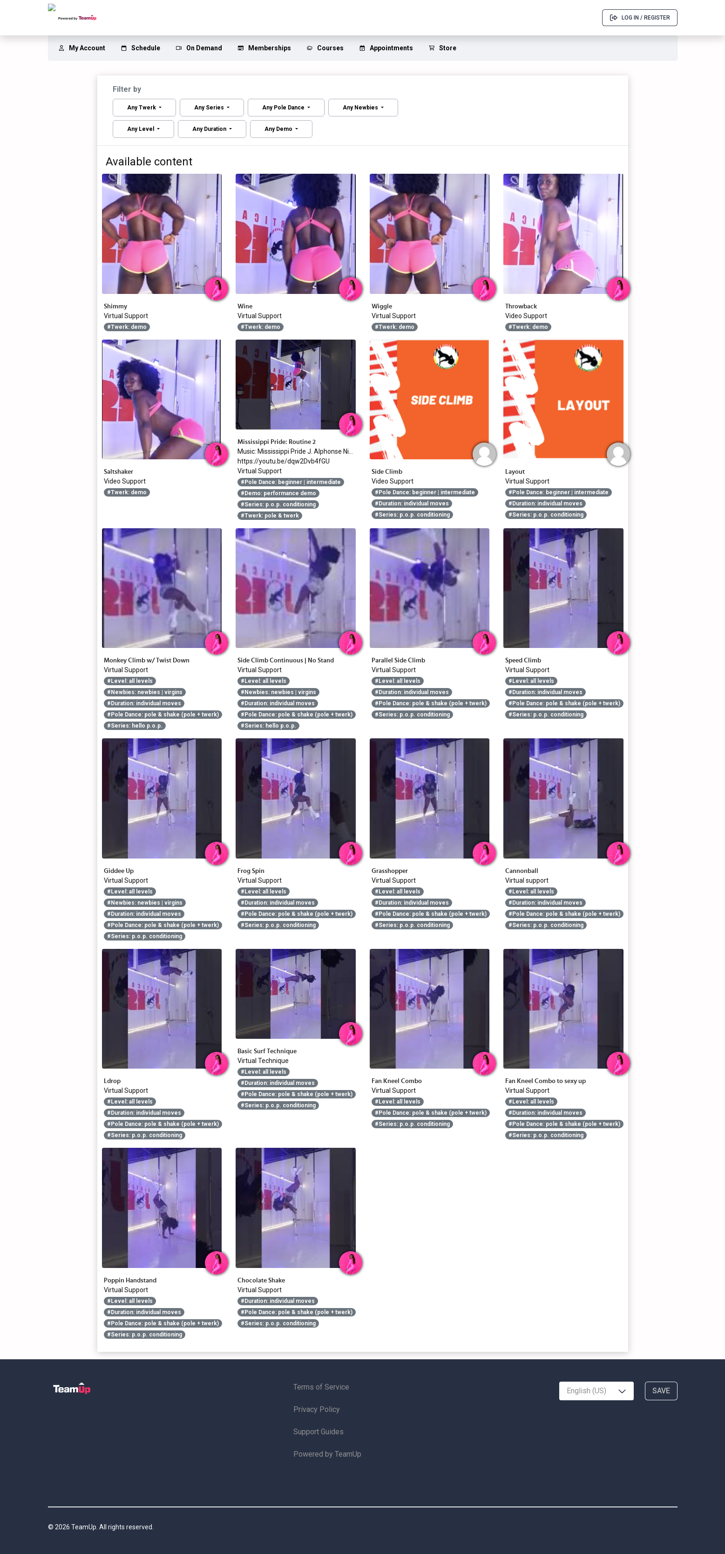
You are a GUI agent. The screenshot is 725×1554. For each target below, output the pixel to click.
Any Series (209, 107)
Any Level (141, 129)
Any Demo (279, 129)
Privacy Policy (316, 1409)
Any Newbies (361, 107)
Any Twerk (142, 107)
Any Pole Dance (284, 107)
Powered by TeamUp (327, 1454)
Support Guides (318, 1431)
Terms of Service (321, 1387)
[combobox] (596, 1391)
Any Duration (210, 129)
